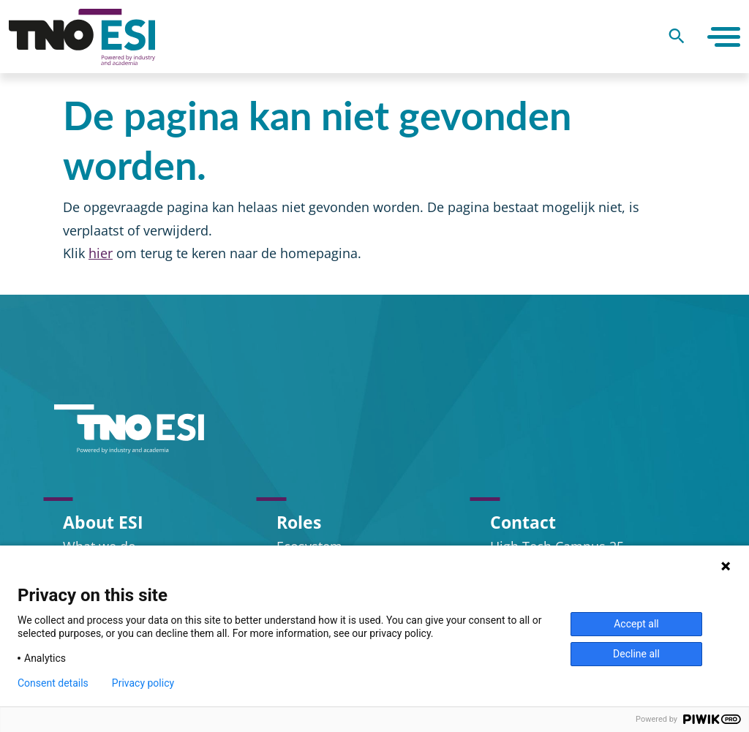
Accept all (636, 624)
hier (101, 253)
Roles (298, 522)
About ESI (103, 522)
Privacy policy (143, 683)
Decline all (636, 654)
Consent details (53, 683)
